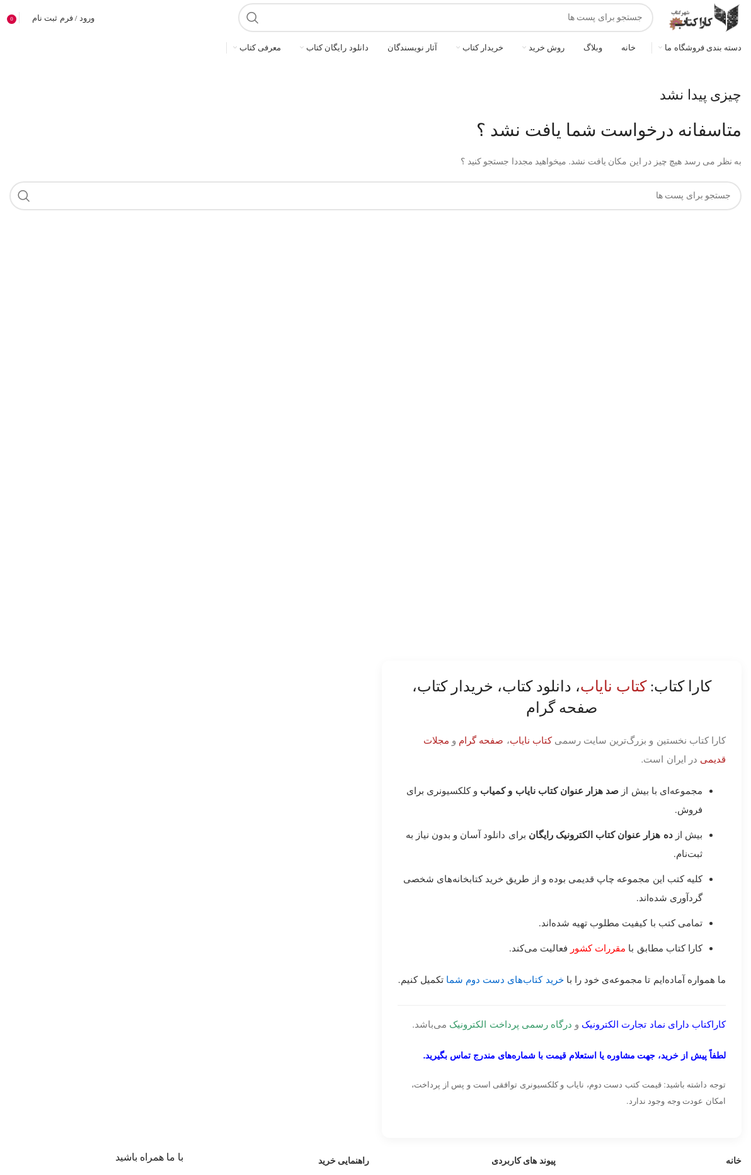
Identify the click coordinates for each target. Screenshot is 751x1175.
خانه (734, 1161)
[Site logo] (704, 16)
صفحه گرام (481, 740)
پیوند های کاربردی (523, 1161)
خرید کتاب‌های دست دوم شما (505, 979)
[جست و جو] (445, 17)
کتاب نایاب (531, 740)
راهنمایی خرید (344, 1161)
